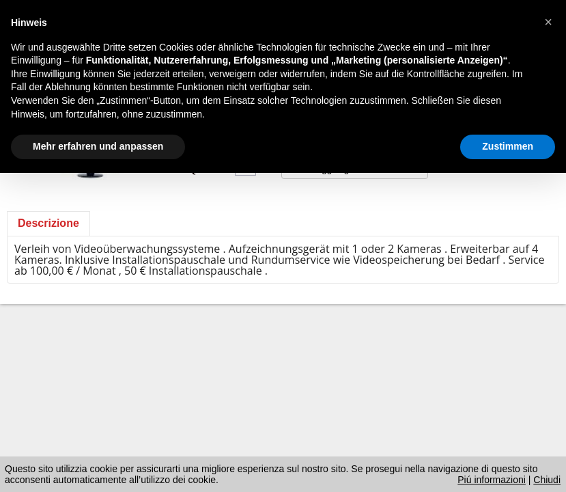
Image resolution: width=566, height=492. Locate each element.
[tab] (48, 223)
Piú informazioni (491, 479)
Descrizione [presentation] (48, 223)
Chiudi (547, 479)
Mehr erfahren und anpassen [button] (98, 146)
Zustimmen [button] (507, 146)
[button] (548, 22)
